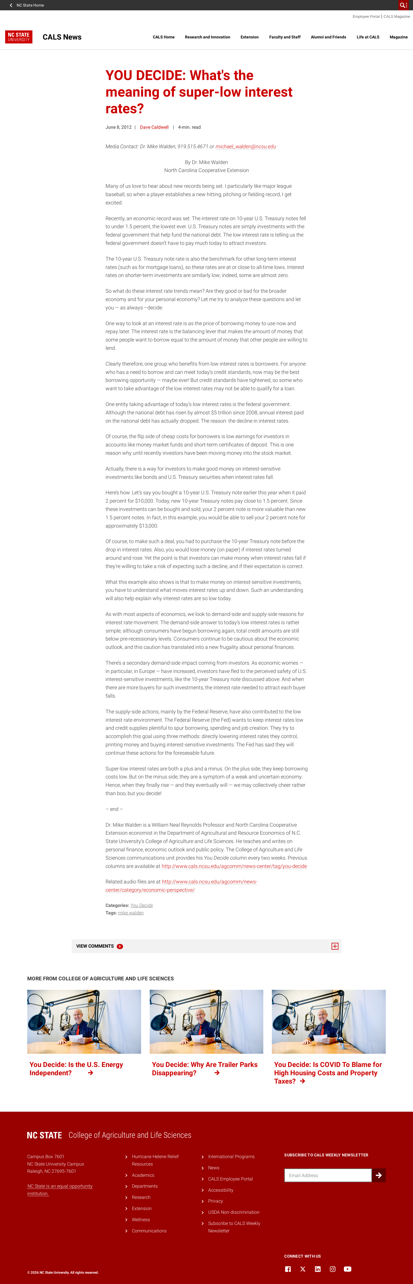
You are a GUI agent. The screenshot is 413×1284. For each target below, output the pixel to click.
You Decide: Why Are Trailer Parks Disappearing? (205, 1069)
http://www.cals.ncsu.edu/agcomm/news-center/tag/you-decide (234, 866)
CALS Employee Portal (230, 1179)
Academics (143, 1175)
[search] (403, 5)
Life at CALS (368, 37)
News (213, 1167)
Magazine (399, 37)
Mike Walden (131, 913)
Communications (149, 1231)
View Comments (207, 946)
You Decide (141, 905)
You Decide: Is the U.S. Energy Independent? (76, 1069)
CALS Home (164, 37)
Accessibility (220, 1190)
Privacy (215, 1201)
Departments (145, 1186)
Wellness (141, 1219)
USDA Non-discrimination (234, 1212)
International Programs (231, 1156)
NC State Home (30, 5)
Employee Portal (366, 16)
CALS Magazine (397, 16)
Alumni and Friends (328, 37)
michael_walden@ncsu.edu (246, 146)
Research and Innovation (207, 37)
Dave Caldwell (154, 127)
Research (141, 1197)
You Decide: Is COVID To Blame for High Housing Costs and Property (328, 1073)
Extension (250, 37)
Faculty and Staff (285, 37)
